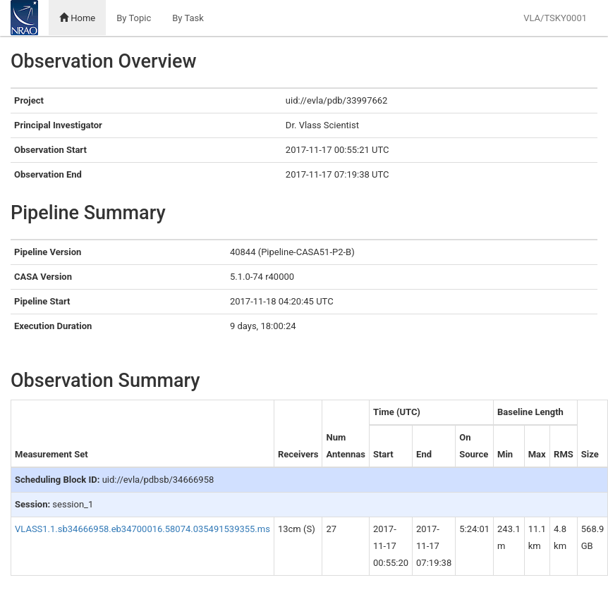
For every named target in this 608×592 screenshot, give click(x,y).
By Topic (133, 18)
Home (77, 18)
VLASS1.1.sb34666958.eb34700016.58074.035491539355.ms (142, 529)
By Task (188, 18)
